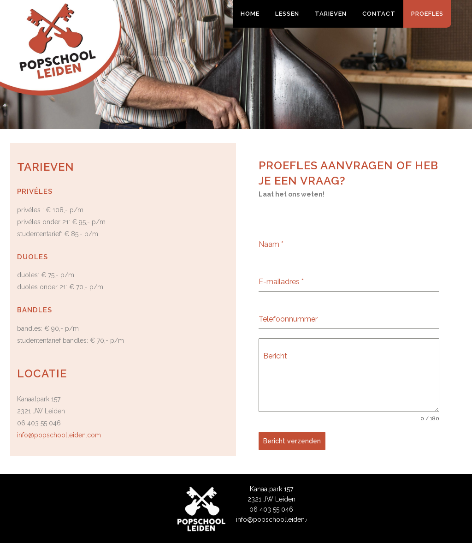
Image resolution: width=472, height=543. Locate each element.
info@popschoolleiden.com (59, 435)
